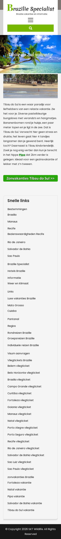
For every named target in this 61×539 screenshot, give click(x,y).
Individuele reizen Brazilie (23, 345)
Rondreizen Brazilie (19, 333)
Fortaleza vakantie (19, 483)
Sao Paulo (13, 256)
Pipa (22, 155)
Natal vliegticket (17, 421)
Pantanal (13, 319)
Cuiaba (11, 311)
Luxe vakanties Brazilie (21, 298)
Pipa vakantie (16, 496)
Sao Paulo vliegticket (20, 469)
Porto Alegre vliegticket (22, 428)
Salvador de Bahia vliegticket (25, 455)
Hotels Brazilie (16, 271)
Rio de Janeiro (16, 242)
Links (10, 291)
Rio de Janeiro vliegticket (23, 448)
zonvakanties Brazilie (20, 477)
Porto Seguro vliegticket (22, 434)
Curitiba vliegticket (19, 393)
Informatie (14, 278)
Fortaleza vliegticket (20, 400)
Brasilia (11, 215)
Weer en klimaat (18, 283)
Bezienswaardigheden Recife (25, 234)
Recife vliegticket (18, 441)
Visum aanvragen (18, 353)
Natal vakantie (16, 489)
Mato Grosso (15, 305)
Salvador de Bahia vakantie (24, 503)
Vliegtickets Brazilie (19, 360)
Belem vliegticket (18, 366)
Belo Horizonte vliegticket (23, 373)
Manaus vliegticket (19, 414)
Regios (11, 326)
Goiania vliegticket (19, 407)
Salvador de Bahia (18, 249)
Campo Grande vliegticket (24, 386)
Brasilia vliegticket (18, 379)
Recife (11, 228)
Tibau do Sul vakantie (20, 510)
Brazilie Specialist (18, 264)
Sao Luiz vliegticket (19, 462)
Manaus (12, 221)
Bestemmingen (17, 209)
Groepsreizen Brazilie (20, 338)
